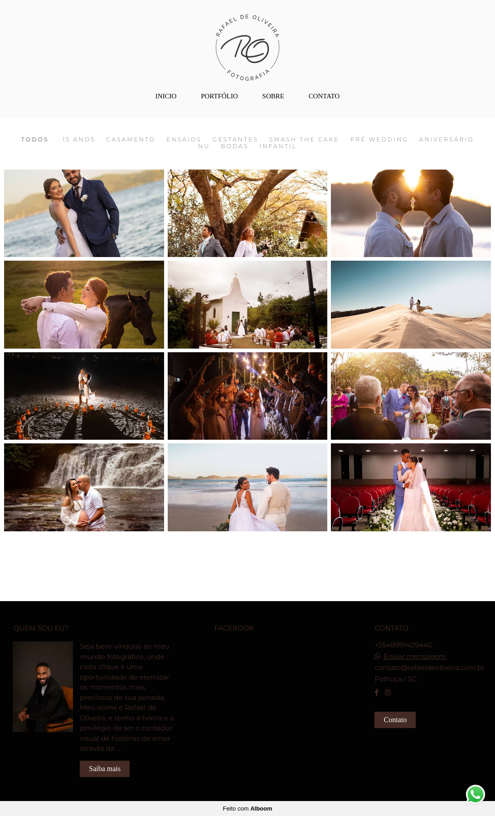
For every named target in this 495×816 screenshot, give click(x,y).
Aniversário (446, 139)
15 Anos (79, 139)
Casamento (131, 139)
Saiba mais (105, 768)
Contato (395, 720)
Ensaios (184, 139)
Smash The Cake (304, 139)
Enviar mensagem (414, 656)
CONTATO (324, 96)
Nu (204, 146)
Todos (35, 139)
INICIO (166, 96)
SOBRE (273, 96)
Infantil (278, 146)
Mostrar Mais (247, 546)
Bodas (234, 146)
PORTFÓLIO (219, 96)
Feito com (247, 808)
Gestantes (235, 139)
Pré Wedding (379, 139)
